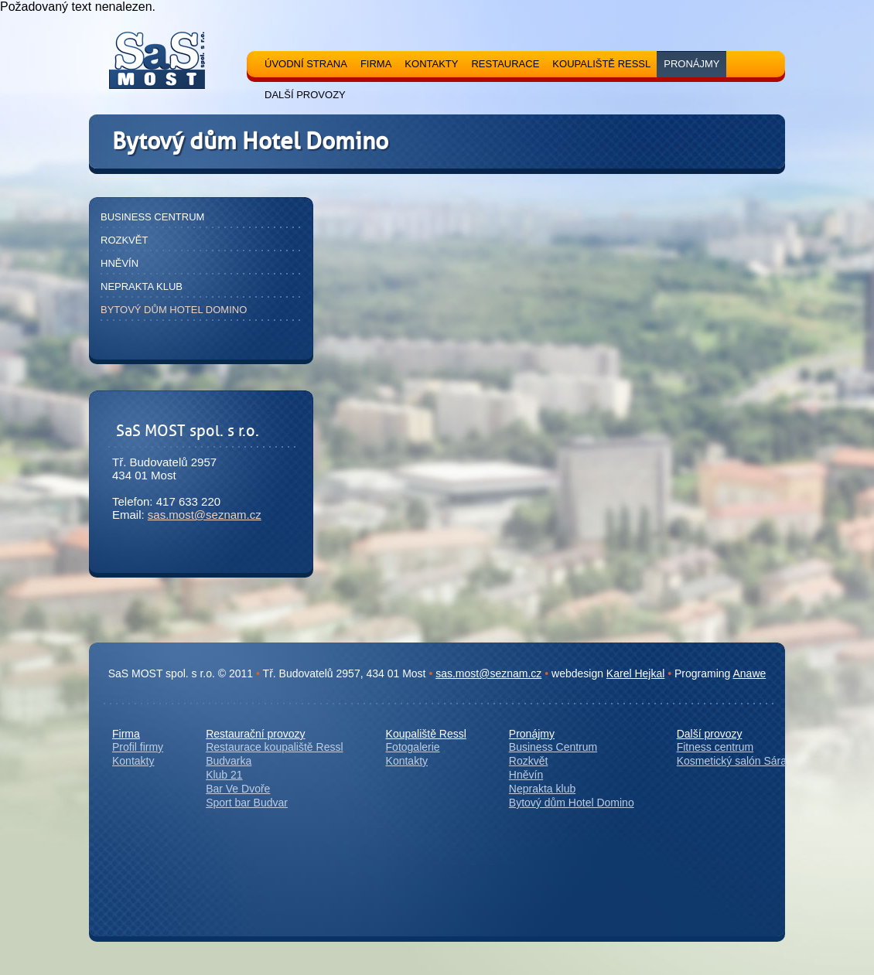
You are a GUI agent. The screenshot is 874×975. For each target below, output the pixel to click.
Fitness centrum (715, 747)
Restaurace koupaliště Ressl (274, 747)
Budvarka (228, 761)
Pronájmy (532, 734)
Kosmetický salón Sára (732, 761)
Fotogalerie (413, 747)
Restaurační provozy (255, 734)
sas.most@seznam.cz (204, 514)
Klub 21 (224, 775)
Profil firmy (137, 747)
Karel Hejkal (635, 673)
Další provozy (710, 734)
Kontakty (133, 761)
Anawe (749, 673)
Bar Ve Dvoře (238, 788)
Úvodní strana (306, 64)
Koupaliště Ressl (426, 734)
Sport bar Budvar (247, 802)
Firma (126, 734)
